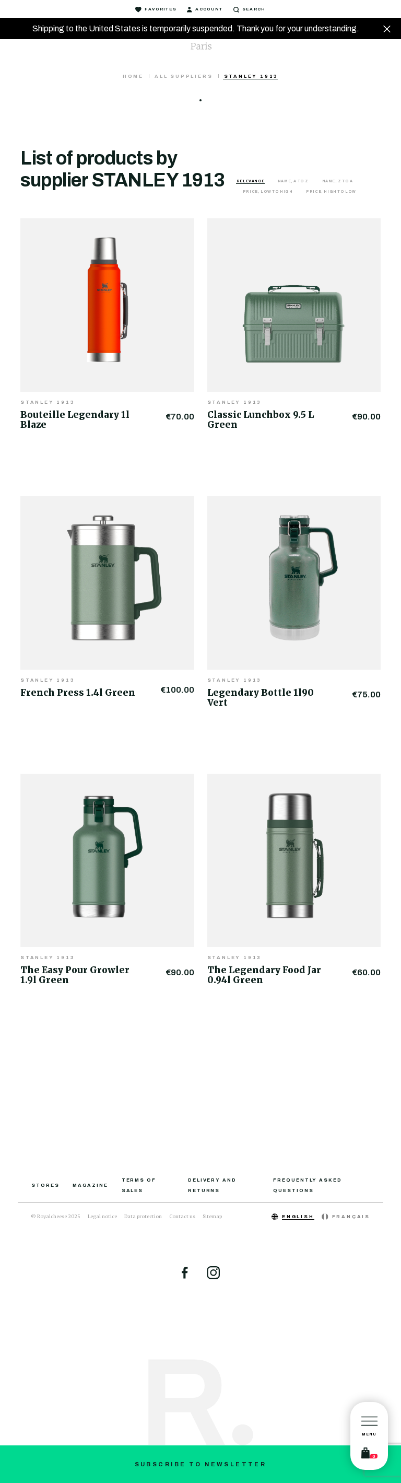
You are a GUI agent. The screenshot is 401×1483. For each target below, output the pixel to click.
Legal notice (102, 1216)
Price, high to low (331, 191)
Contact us (182, 1216)
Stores (45, 1185)
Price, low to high (268, 191)
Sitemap (212, 1216)
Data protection (143, 1216)
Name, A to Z (294, 181)
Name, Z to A (337, 181)
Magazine (90, 1185)
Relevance (251, 181)
